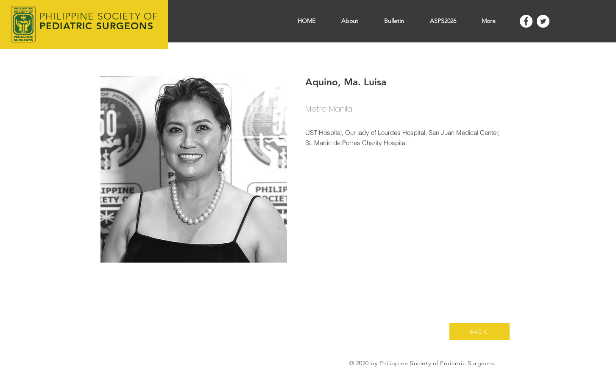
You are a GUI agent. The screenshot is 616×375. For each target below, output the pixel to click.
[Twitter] (543, 21)
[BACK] (479, 331)
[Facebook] (526, 21)
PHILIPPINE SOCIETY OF (98, 16)
